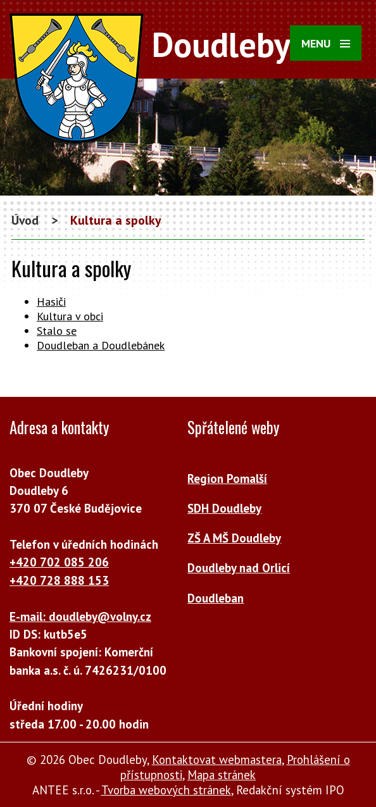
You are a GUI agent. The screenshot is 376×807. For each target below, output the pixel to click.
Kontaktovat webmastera (217, 759)
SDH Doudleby (224, 508)
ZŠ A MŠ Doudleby (234, 538)
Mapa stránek (221, 774)
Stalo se (57, 330)
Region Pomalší (227, 478)
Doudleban (215, 598)
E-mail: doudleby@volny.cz (80, 616)
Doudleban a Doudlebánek (101, 345)
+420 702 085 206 (59, 562)
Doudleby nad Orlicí (238, 567)
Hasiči (51, 301)
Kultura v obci (70, 316)
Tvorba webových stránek (166, 790)
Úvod (25, 220)
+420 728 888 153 (59, 580)
